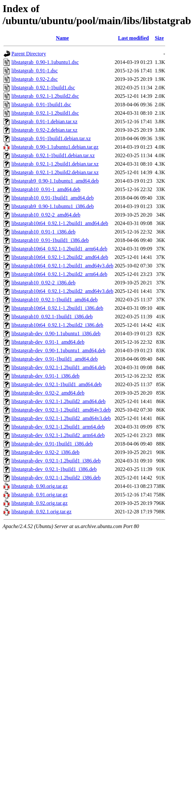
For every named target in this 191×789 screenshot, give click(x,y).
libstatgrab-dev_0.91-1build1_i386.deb (52, 444)
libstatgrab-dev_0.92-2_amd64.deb (47, 393)
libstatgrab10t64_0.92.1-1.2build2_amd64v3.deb (62, 291)
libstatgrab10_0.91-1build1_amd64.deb (52, 198)
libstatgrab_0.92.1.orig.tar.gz (41, 511)
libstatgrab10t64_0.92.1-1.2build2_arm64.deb (59, 274)
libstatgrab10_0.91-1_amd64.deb (46, 189)
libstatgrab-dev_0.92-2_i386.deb (45, 452)
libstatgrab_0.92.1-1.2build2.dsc (45, 96)
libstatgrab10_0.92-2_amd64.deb (46, 215)
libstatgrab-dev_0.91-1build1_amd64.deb (54, 359)
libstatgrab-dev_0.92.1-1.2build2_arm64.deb (58, 435)
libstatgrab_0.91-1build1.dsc (41, 104)
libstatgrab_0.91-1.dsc (34, 70)
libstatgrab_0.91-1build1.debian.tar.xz (51, 138)
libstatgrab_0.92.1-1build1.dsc (43, 87)
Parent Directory (28, 53)
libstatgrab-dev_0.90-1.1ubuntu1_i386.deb (55, 333)
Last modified (133, 38)
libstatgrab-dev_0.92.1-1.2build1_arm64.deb (58, 427)
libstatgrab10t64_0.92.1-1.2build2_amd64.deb (59, 257)
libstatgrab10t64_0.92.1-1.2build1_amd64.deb (59, 223)
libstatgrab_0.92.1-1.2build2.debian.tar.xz (55, 172)
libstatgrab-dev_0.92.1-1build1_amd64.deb (56, 384)
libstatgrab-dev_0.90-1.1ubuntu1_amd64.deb (58, 350)
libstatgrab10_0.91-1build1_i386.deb (50, 240)
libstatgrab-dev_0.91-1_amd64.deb (47, 342)
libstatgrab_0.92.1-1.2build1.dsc (45, 113)
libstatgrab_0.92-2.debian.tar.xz (44, 130)
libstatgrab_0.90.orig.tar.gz (39, 486)
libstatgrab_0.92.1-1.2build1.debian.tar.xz (55, 164)
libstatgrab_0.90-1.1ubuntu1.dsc (45, 62)
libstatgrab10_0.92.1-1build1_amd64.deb (54, 299)
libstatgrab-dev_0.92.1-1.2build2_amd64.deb (58, 401)
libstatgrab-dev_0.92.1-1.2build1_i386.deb (56, 460)
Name (62, 38)
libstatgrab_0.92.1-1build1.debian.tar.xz (53, 155)
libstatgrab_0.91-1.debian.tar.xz (44, 121)
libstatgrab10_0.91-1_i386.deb (43, 232)
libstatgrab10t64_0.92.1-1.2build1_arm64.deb (59, 248)
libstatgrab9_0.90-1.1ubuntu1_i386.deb (52, 206)
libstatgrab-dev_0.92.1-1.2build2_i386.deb (56, 477)
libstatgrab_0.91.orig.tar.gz (39, 494)
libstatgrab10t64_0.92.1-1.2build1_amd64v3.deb (62, 265)
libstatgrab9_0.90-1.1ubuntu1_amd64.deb (55, 181)
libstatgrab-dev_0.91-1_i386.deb (45, 376)
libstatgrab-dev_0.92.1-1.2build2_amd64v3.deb (61, 418)
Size (159, 38)
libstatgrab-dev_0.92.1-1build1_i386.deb (54, 469)
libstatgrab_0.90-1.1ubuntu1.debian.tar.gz (54, 147)
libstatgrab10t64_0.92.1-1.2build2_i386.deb (57, 325)
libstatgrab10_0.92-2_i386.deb (43, 282)
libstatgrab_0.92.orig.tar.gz (39, 503)
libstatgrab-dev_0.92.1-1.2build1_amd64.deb (58, 367)
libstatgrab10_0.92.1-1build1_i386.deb (52, 316)
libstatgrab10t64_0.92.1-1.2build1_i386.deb (57, 308)
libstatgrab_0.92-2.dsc (34, 79)
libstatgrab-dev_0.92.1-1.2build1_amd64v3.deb (61, 410)
